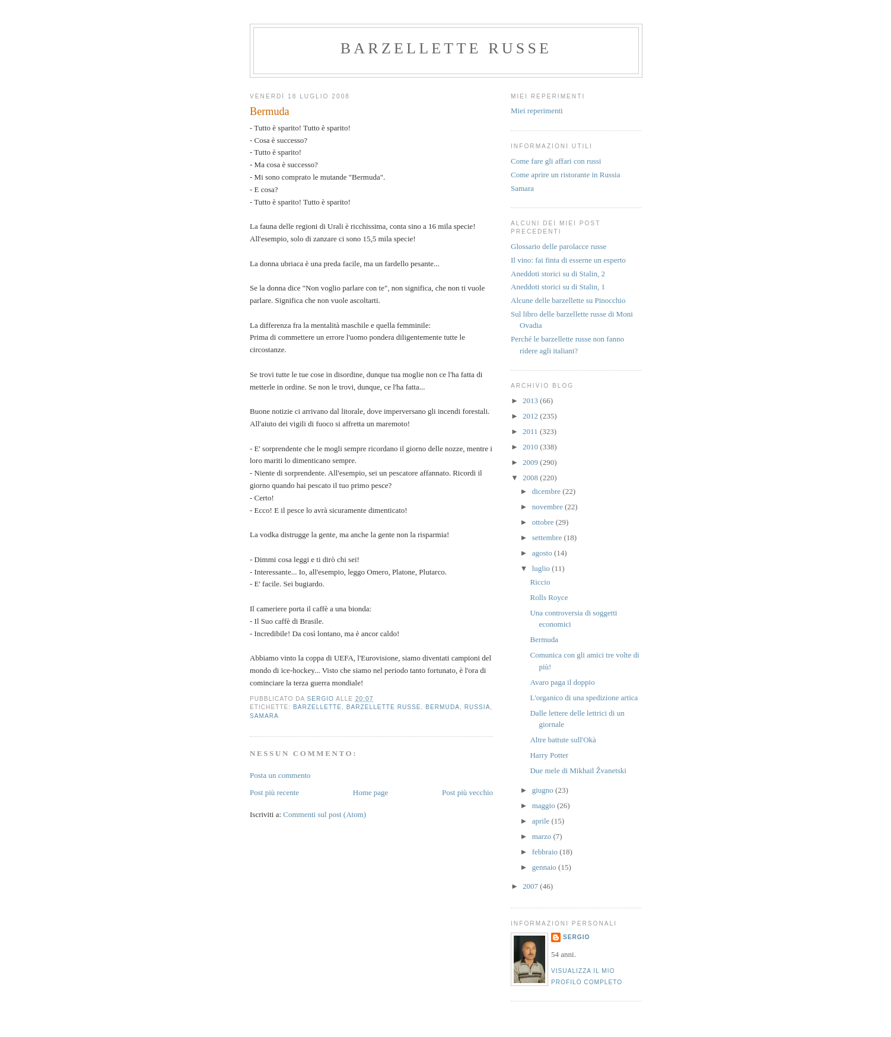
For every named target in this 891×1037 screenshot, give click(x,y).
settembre (548, 537)
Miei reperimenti (537, 110)
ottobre (544, 522)
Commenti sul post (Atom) (324, 814)
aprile (542, 820)
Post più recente (274, 792)
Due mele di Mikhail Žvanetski (578, 770)
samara (264, 716)
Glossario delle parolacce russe (558, 246)
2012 (531, 415)
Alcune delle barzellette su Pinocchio (568, 300)
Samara (522, 188)
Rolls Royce (549, 597)
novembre (548, 506)
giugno (543, 790)
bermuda (442, 707)
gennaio (545, 867)
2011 (531, 431)
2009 (531, 462)
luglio (542, 568)
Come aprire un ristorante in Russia (565, 174)
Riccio (540, 581)
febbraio (546, 851)
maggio (544, 805)
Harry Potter (549, 755)
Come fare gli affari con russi (556, 161)
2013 (531, 400)
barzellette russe (446, 48)
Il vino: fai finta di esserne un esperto (568, 260)
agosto (543, 552)
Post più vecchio (467, 792)
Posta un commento (280, 775)
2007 (531, 886)
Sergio (576, 937)
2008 (531, 477)
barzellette (317, 707)
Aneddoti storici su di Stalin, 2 (558, 273)
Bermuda (544, 639)
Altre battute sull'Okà (563, 739)
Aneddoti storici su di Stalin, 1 (558, 286)
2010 (531, 446)
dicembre (547, 491)
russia (477, 707)
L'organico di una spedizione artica (584, 697)
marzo (542, 836)
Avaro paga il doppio (562, 682)
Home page (371, 792)
